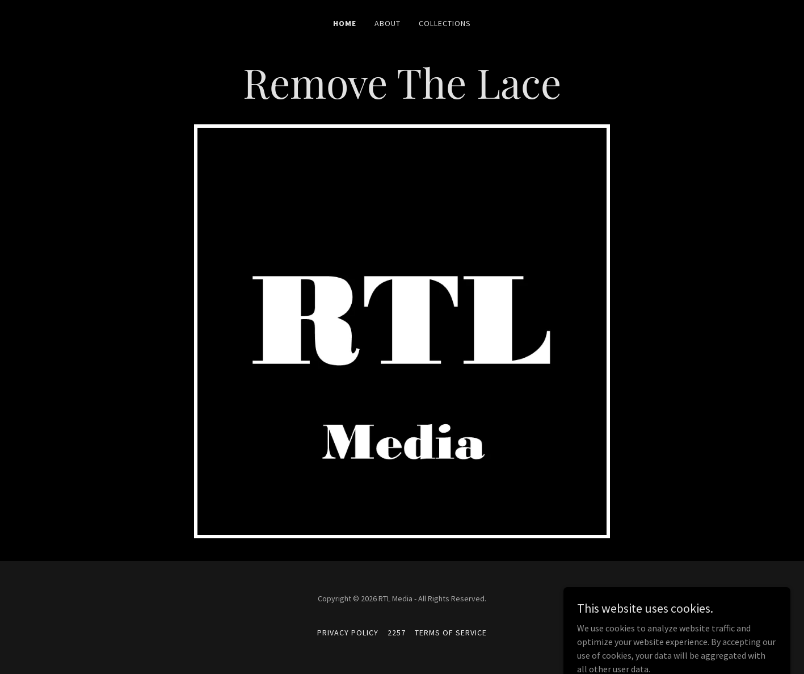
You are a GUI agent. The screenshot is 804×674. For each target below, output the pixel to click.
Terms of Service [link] (451, 632)
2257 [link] (397, 632)
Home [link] (344, 23)
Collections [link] (445, 23)
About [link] (387, 23)
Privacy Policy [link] (347, 632)
